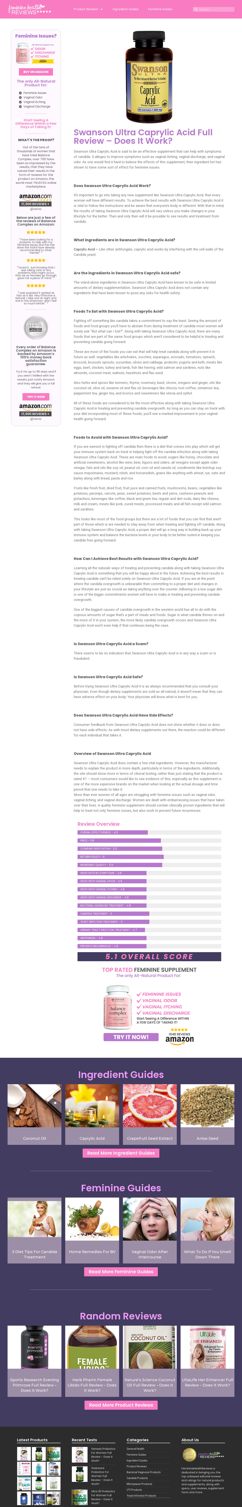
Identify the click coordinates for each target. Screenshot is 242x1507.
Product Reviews (88, 9)
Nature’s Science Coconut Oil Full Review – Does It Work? (150, 1387)
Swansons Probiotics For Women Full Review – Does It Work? (102, 1479)
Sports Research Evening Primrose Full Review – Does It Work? (34, 1387)
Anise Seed (207, 1138)
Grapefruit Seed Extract (150, 1138)
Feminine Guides (160, 9)
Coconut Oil (34, 1138)
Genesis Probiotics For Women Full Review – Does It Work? (103, 1458)
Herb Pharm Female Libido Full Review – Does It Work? (92, 1387)
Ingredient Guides (125, 9)
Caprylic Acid (92, 1138)
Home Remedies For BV (92, 1253)
